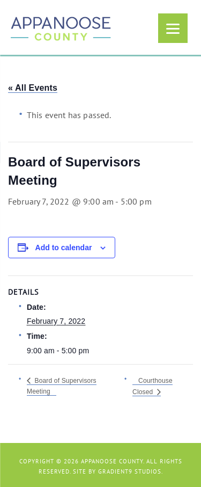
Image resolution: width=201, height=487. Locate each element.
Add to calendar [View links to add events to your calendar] (63, 247)
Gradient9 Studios (129, 471)
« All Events (32, 87)
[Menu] (173, 28)
